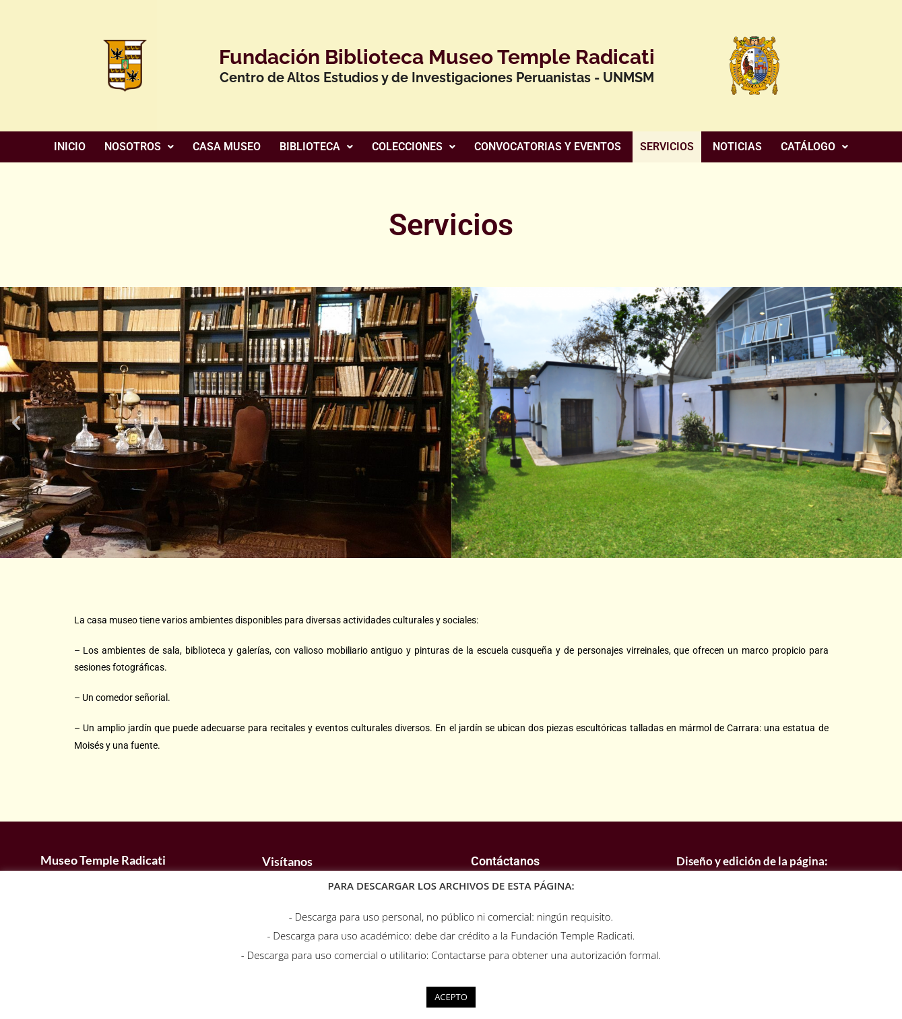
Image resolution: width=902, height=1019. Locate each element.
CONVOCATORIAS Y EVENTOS (547, 146)
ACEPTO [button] (451, 997)
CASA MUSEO (227, 146)
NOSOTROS (139, 146)
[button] (139, 146)
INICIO (70, 146)
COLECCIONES (413, 146)
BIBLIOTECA (316, 146)
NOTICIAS (737, 146)
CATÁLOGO (814, 146)
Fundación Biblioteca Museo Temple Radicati (437, 57)
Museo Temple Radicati (103, 860)
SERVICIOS (667, 146)
